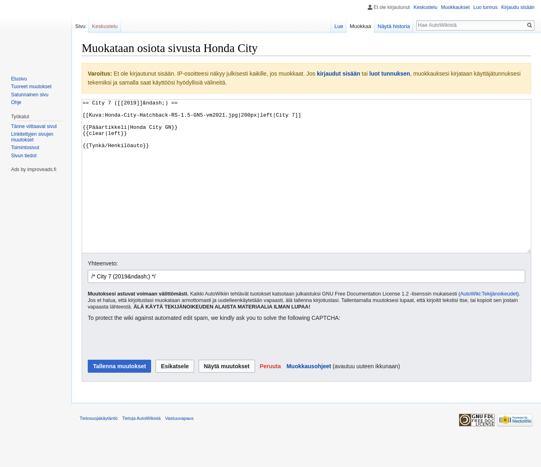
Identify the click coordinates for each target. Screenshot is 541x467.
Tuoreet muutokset (31, 86)
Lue (338, 26)
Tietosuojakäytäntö (99, 448)
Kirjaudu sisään (518, 7)
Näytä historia (394, 26)
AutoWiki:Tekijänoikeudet (488, 324)
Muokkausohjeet (308, 396)
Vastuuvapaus (179, 448)
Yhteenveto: (103, 294)
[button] (270, 396)
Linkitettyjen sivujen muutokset (32, 137)
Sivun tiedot (24, 156)
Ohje (16, 102)
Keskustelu (425, 7)
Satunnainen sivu (29, 95)
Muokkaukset (455, 7)
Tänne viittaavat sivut (34, 126)
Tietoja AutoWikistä (141, 448)
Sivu (80, 26)
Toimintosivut (25, 147)
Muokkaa (360, 26)
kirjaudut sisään (338, 73)
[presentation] (149, 371)
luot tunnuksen (389, 73)
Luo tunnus (486, 7)
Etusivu (19, 79)
